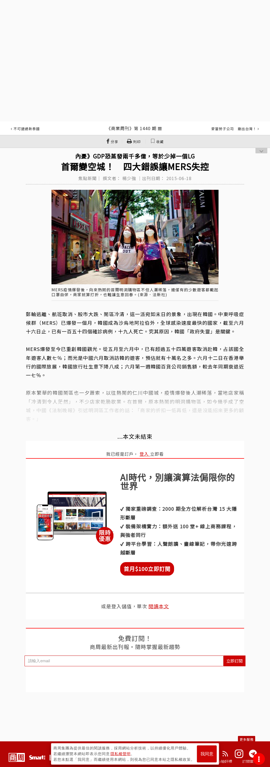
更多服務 (247, 739)
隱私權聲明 (120, 754)
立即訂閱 (234, 661)
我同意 (206, 754)
